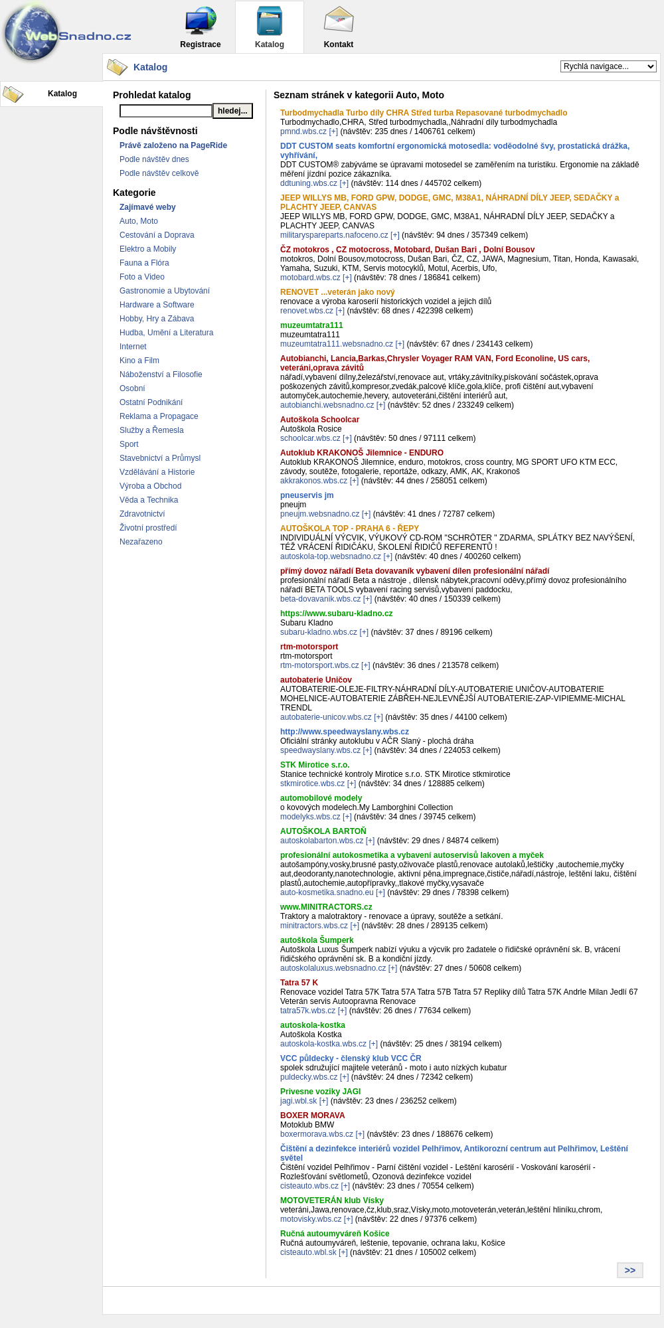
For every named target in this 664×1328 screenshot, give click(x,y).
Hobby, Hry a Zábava (157, 318)
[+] (333, 131)
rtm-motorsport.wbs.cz (319, 665)
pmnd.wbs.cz (303, 131)
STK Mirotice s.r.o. (315, 765)
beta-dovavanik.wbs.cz (320, 599)
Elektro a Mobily (148, 249)
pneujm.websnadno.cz (319, 514)
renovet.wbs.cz (306, 310)
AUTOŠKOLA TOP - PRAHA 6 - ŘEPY (349, 528)
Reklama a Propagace (159, 416)
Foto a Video (142, 277)
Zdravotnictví (142, 514)
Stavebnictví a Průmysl (160, 458)
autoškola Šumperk (317, 940)
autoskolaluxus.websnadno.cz (333, 968)
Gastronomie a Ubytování (165, 290)
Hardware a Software (157, 304)
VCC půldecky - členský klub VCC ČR (351, 1058)
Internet (133, 346)
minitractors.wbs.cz (314, 925)
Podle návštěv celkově (159, 173)
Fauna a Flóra (144, 263)
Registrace (200, 27)
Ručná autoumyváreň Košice (335, 1233)
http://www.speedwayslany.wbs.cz (344, 731)
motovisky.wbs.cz (310, 1219)
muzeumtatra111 (311, 325)
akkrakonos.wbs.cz (313, 480)
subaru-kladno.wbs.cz (318, 632)
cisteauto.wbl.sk (308, 1252)
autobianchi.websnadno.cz (327, 405)
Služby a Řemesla (152, 430)
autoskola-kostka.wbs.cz (323, 1043)
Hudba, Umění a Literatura (166, 332)
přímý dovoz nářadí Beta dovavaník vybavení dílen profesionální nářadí (414, 571)
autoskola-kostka (312, 1025)
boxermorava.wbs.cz (316, 1134)
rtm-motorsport (309, 646)
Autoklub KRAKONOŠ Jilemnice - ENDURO (362, 452)
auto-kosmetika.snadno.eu (327, 892)
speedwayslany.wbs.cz (320, 750)
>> (630, 1270)
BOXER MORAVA (312, 1115)
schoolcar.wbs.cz (310, 438)
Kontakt (339, 27)
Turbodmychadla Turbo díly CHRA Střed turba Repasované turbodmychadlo (424, 113)
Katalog (270, 27)
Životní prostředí (148, 528)
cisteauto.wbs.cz (309, 1186)
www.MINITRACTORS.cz (326, 907)
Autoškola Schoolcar (319, 419)
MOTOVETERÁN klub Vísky (332, 1200)
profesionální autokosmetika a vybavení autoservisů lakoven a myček (412, 855)
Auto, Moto (139, 221)
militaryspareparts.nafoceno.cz (334, 235)
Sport (129, 444)
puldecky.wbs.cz (308, 1077)
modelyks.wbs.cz (310, 816)
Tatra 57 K (299, 982)
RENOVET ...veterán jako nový (337, 292)
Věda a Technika (149, 500)
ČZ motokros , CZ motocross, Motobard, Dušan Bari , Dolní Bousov (407, 249)
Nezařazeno (141, 541)
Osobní (132, 388)
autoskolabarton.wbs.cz (321, 840)
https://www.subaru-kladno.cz (336, 613)
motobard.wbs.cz (310, 277)
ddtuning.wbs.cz (308, 183)
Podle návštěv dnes (154, 159)
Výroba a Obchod (150, 486)
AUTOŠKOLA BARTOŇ (323, 831)
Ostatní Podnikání (151, 402)
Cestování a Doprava (157, 235)
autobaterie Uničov (316, 680)
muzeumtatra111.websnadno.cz (336, 344)
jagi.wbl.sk (298, 1101)
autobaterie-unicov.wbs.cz (326, 717)
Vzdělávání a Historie (157, 472)
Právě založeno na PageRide (173, 145)
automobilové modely (321, 798)
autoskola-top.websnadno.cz (330, 556)
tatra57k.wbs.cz (307, 1010)
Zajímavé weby (148, 207)
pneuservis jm (307, 495)
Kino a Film (139, 360)
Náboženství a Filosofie (161, 374)
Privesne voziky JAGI (320, 1091)
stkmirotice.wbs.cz (312, 783)
